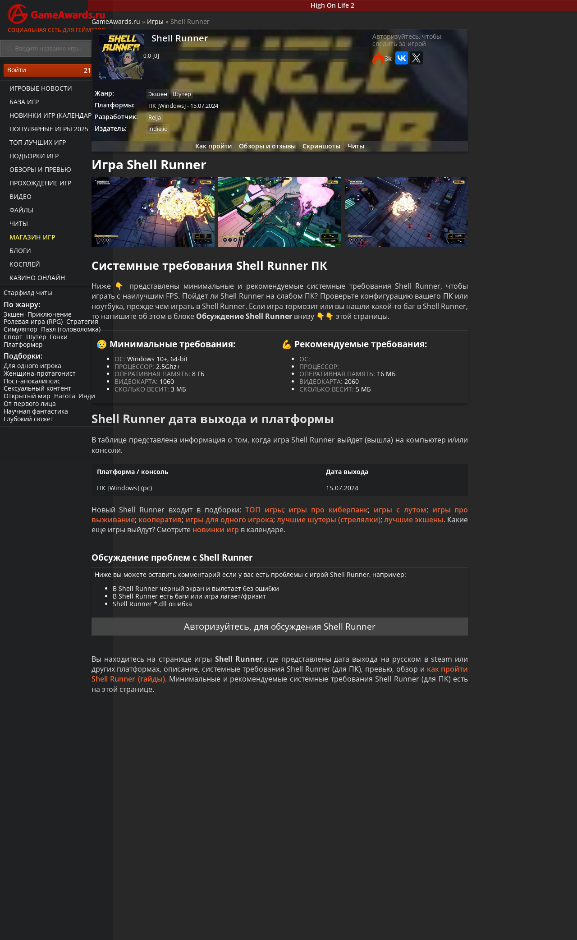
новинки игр (403, 558)
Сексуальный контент (38, 394)
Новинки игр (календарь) (51, 117)
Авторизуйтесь (212, 677)
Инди (90, 401)
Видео (18, 198)
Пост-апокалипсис (33, 386)
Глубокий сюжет (30, 424)
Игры (181, 25)
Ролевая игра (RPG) (34, 325)
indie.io (186, 135)
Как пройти (207, 153)
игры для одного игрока (314, 548)
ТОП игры (281, 538)
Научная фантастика (37, 416)
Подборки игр (31, 158)
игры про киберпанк (342, 538)
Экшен (15, 317)
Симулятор (21, 333)
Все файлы (455, 924)
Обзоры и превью (38, 171)
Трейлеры (378, 931)
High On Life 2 (345, 6)
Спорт (14, 340)
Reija (182, 123)
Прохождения (232, 924)
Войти (56, 72)
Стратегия (84, 325)
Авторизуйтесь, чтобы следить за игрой (389, 46)
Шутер (38, 340)
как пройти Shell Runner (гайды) (247, 732)
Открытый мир (28, 401)
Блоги (17, 253)
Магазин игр (30, 239)
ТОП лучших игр (35, 144)
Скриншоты (320, 153)
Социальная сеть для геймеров (56, 17)
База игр (21, 104)
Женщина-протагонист (41, 378)
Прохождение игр (38, 185)
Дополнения (458, 931)
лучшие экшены (198, 558)
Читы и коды (231, 931)
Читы (16, 225)
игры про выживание (161, 548)
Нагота (66, 401)
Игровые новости (38, 90)
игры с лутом (410, 538)
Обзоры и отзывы (263, 153)
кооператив (234, 548)
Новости (300, 924)
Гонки (62, 340)
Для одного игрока (33, 371)
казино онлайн (34, 280)
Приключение (51, 317)
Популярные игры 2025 (46, 131)
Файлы (19, 212)
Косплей (22, 266)
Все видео (378, 924)
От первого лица (31, 409)
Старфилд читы (29, 294)
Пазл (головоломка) (72, 333)
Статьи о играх (310, 931)
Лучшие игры (156, 924)
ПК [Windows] (195, 110)
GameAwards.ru (141, 25)
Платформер (24, 348)
